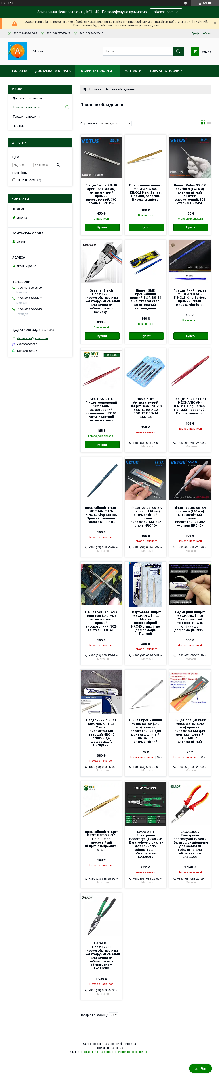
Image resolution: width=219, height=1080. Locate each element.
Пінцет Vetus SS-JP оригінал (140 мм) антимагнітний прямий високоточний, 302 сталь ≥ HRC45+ (101, 194)
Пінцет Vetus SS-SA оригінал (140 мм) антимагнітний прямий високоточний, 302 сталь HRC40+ (145, 516)
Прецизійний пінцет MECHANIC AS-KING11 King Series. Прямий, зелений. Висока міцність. (101, 515)
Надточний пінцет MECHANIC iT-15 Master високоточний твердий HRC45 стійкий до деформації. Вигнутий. (101, 732)
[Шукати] (178, 51)
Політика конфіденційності (132, 1051)
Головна (19, 71)
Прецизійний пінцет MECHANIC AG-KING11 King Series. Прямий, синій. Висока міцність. (189, 297)
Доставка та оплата (53, 71)
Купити (102, 227)
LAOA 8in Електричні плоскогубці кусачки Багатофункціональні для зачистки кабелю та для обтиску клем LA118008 (101, 956)
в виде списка (209, 123)
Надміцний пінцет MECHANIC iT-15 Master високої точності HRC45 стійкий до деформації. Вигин (190, 621)
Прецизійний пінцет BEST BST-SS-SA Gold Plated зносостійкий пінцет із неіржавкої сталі (101, 840)
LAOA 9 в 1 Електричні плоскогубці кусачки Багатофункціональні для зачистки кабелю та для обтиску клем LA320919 (145, 844)
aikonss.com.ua (166, 12)
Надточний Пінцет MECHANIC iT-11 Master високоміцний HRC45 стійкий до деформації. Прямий (146, 622)
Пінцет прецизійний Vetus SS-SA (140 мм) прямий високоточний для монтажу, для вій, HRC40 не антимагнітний (145, 730)
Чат (200, 1068)
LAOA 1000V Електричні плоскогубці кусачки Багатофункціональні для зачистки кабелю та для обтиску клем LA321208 (189, 844)
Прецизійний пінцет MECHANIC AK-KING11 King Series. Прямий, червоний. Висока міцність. (189, 406)
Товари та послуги (95, 71)
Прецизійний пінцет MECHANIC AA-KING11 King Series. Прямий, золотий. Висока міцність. (145, 192)
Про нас (18, 125)
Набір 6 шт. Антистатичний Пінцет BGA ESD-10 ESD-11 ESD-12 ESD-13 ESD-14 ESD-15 (146, 408)
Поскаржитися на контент (97, 1051)
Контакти (132, 71)
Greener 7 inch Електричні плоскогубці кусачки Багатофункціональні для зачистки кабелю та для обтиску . (101, 301)
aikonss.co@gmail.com (32, 338)
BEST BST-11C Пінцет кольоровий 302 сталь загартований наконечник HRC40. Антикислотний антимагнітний (101, 409)
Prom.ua (130, 1043)
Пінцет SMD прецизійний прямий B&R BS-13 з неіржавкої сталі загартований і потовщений (145, 299)
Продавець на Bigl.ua (109, 1047)
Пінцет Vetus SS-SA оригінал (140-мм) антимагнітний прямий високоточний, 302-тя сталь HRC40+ (101, 621)
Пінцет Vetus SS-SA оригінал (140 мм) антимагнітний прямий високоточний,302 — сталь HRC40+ (190, 516)
